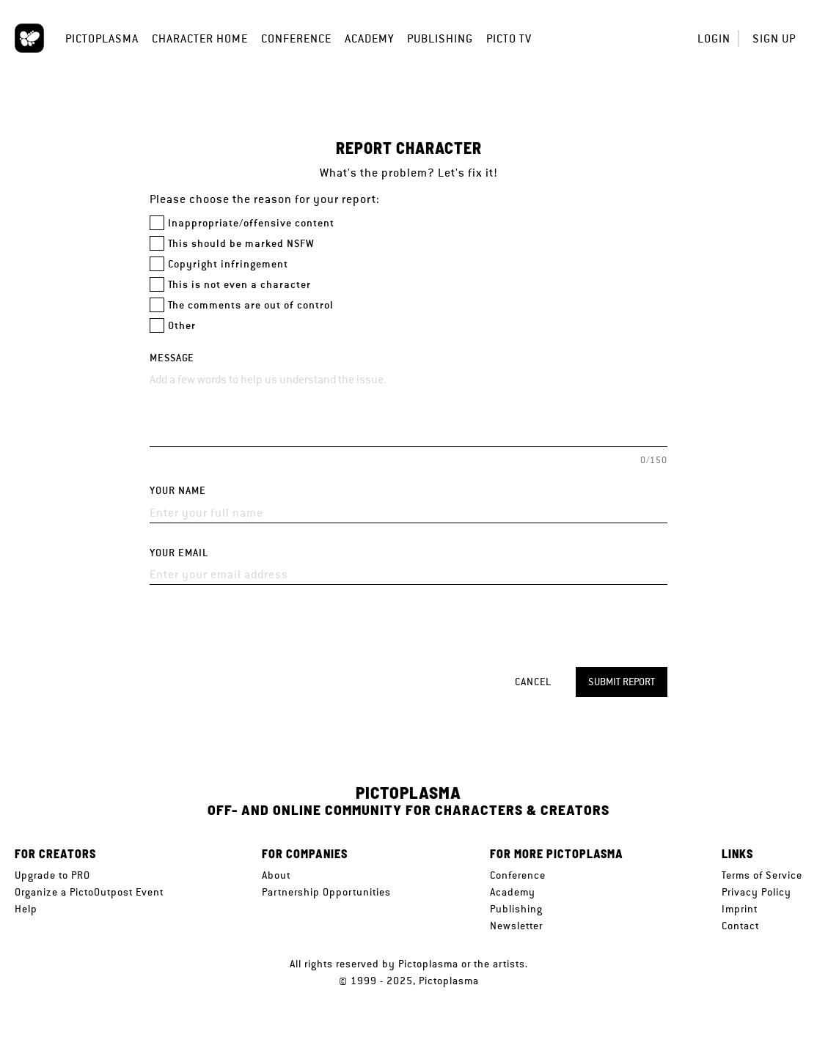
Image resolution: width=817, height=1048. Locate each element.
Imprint (740, 908)
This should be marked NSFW (241, 243)
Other (182, 326)
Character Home (200, 38)
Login (713, 38)
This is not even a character (239, 284)
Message (172, 358)
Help (26, 908)
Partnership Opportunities (326, 891)
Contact (740, 925)
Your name (178, 490)
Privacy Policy (756, 891)
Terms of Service (762, 875)
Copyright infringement (228, 264)
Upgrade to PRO (52, 875)
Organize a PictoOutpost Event (89, 891)
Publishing (440, 38)
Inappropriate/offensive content (251, 223)
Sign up (774, 38)
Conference (296, 38)
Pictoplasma (102, 38)
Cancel (533, 681)
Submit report (621, 681)
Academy (369, 38)
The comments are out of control (251, 305)
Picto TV (509, 38)
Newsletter (516, 925)
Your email (179, 553)
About (276, 875)
